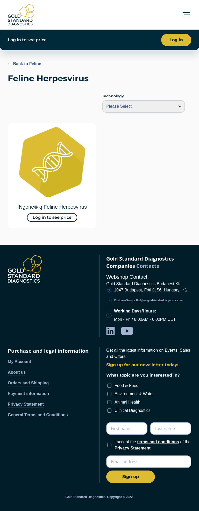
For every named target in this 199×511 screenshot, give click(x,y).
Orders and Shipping (28, 383)
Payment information (28, 393)
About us (17, 372)
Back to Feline (24, 64)
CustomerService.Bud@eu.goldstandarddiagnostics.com (149, 300)
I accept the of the (152, 445)
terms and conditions (158, 442)
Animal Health (127, 402)
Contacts (147, 266)
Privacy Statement (26, 404)
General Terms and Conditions (38, 415)
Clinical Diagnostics (133, 410)
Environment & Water (134, 394)
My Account (19, 361)
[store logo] (21, 14)
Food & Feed (127, 385)
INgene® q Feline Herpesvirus (52, 207)
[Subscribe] (130, 477)
